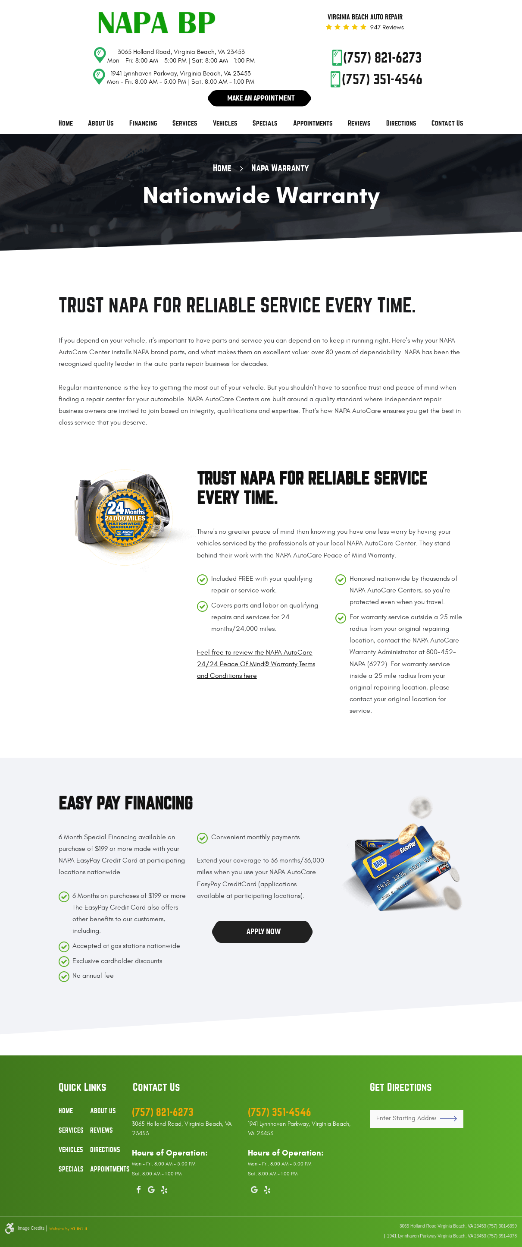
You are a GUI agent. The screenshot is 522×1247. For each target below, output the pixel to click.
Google (151, 1188)
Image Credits (31, 1228)
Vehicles (225, 123)
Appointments (313, 123)
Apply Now (264, 931)
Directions (401, 123)
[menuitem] (66, 123)
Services (184, 123)
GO (445, 1118)
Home (66, 123)
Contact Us (447, 123)
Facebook (138, 1188)
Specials (265, 123)
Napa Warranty (280, 168)
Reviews (359, 123)
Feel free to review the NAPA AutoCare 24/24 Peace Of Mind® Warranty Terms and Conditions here (256, 664)
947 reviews (387, 27)
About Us (101, 123)
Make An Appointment (261, 98)
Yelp (164, 1188)
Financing (143, 123)
